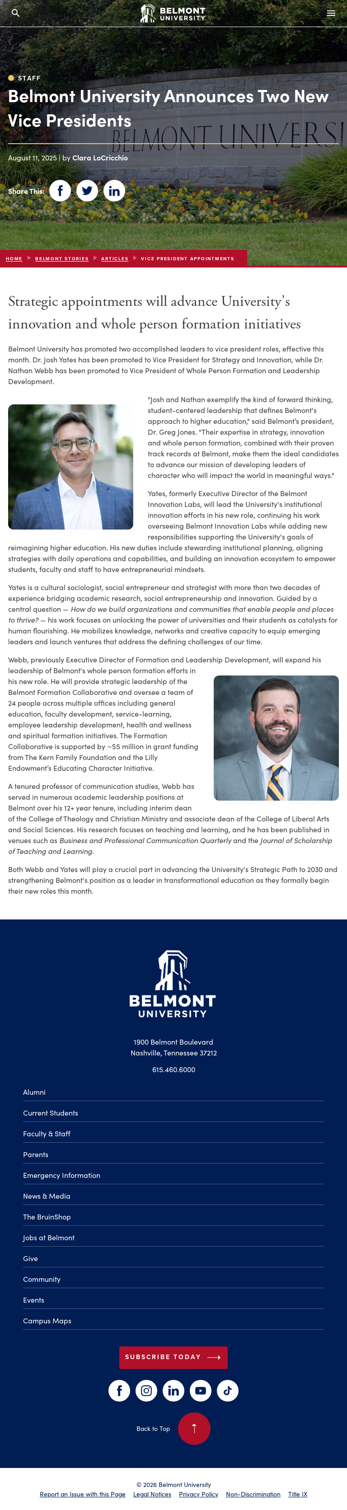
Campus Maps (47, 1320)
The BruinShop (47, 1216)
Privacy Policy (198, 1493)
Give (30, 1258)
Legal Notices (152, 1493)
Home (14, 258)
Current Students (50, 1112)
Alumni (34, 1092)
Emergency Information (61, 1175)
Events (33, 1299)
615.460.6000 (173, 1069)
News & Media (46, 1195)
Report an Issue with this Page (83, 1493)
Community (42, 1279)
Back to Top (173, 1428)
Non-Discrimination (253, 1493)
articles (114, 258)
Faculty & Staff (46, 1133)
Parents (35, 1154)
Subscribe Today (174, 1357)
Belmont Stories (62, 258)
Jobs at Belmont (49, 1237)
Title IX (297, 1493)
